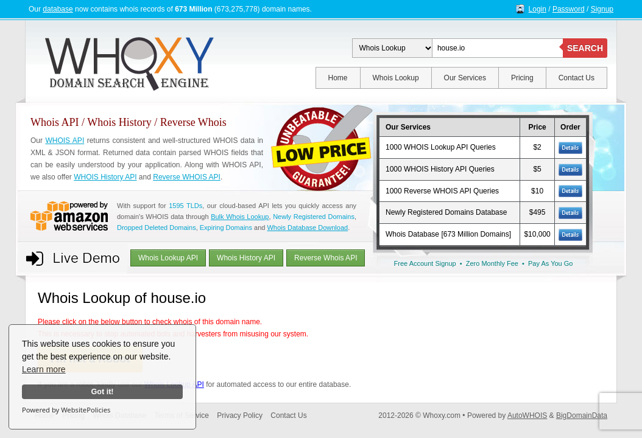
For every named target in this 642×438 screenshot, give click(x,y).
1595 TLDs (185, 205)
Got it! (102, 392)
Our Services (465, 78)
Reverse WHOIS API (186, 177)
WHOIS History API (105, 177)
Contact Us (576, 78)
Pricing (522, 78)
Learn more (44, 369)
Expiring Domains (226, 227)
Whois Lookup (396, 78)
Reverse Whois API (325, 258)
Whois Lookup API (168, 258)
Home (338, 78)
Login (537, 9)
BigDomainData (581, 415)
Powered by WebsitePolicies (66, 409)
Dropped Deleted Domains (156, 227)
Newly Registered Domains (314, 216)
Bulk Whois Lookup (240, 216)
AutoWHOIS (527, 415)
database (57, 9)
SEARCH (585, 48)
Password (568, 9)
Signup (602, 9)
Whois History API (246, 258)
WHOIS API (64, 140)
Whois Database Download (307, 227)
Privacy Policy (240, 415)
